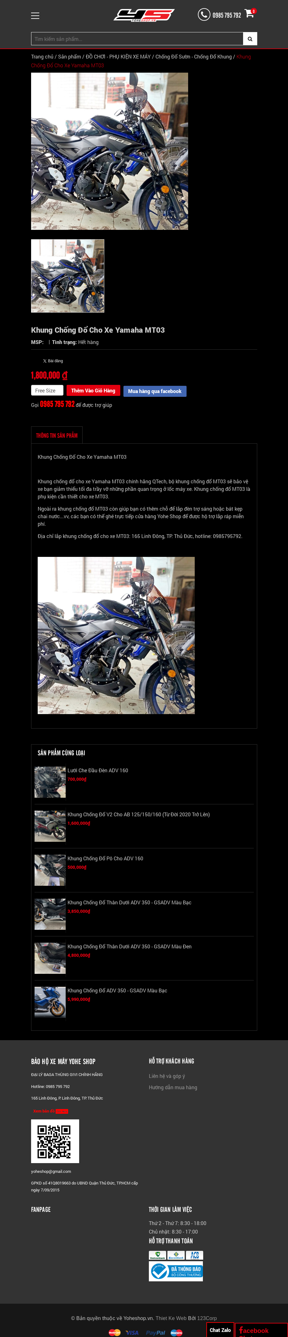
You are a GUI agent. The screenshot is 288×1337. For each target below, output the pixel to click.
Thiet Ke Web (171, 1317)
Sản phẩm (69, 56)
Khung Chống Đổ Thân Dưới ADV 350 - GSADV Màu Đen (130, 945)
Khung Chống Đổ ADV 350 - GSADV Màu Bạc (117, 989)
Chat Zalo (220, 1330)
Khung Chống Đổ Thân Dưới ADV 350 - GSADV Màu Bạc (130, 901)
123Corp (207, 1317)
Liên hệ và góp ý (167, 1075)
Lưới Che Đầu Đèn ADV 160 (98, 769)
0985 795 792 (57, 402)
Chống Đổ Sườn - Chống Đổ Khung (193, 56)
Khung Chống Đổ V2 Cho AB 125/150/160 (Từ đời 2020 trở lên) (139, 813)
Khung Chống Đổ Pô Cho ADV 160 (105, 857)
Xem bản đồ (50, 1110)
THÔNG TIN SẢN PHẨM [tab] (57, 434)
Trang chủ (42, 56)
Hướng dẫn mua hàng (173, 1086)
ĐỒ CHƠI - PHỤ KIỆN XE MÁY (118, 56)
